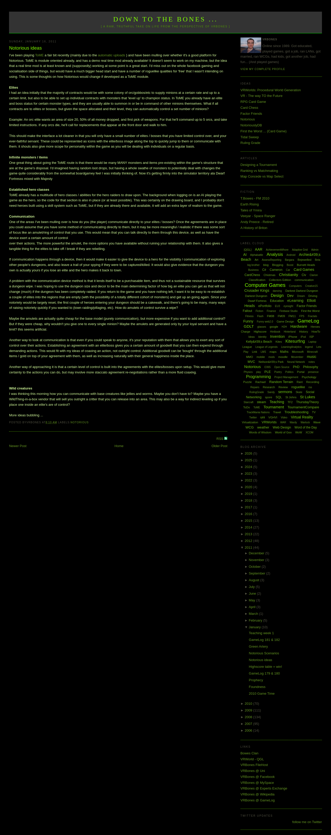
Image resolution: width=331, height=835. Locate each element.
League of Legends (266, 347)
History (303, 331)
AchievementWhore (277, 249)
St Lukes (307, 397)
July (252, 587)
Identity (262, 336)
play (258, 372)
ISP (311, 336)
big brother (253, 265)
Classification (257, 279)
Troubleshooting (296, 412)
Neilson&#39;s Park (271, 361)
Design (277, 295)
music (312, 357)
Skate (299, 392)
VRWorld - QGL (252, 759)
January (255, 627)
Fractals (312, 316)
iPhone (292, 336)
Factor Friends (251, 114)
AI (244, 254)
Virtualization (250, 422)
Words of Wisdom (260, 432)
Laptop (313, 341)
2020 (249, 487)
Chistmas (269, 275)
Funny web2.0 (265, 321)
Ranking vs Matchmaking (259, 171)
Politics (289, 372)
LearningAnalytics (291, 347)
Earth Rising (249, 204)
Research (269, 387)
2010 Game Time (262, 693)
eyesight (288, 306)
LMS (263, 351)
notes (312, 362)
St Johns (291, 397)
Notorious (80, 422)
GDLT (249, 326)
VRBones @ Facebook (257, 777)
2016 (249, 514)
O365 (267, 367)
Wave (317, 422)
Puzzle (247, 382)
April (253, 607)
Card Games (304, 269)
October (255, 567)
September (257, 573)
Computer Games (265, 285)
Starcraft (248, 402)
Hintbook (275, 331)
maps (272, 351)
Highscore (260, 331)
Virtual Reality (302, 417)
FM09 (281, 316)
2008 (249, 717)
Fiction (259, 311)
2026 (249, 453)
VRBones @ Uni (252, 771)
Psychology (309, 377)
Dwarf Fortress (257, 300)
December (257, 553)
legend (309, 347)
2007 (249, 724)
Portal (301, 371)
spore (268, 397)
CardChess (252, 275)
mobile (261, 356)
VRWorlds (269, 422)
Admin (314, 249)
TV (313, 412)
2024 (249, 467)
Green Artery (258, 646)
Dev (290, 296)
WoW (298, 432)
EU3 (277, 306)
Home (119, 446)
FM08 (270, 316)
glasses (261, 326)
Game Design (285, 321)
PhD (296, 367)
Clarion (314, 275)
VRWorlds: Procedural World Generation (270, 90)
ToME (40, 55)
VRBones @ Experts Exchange (263, 788)
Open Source (281, 367)
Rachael (260, 382)
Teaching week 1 (261, 633)
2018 (249, 500)
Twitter (253, 417)
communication (304, 279)
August (254, 580)
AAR (258, 249)
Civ (304, 275)
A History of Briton (253, 228)
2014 (249, 527)
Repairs (254, 387)
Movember (297, 357)
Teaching (276, 402)
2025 (249, 460)
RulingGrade (256, 392)
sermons (285, 392)
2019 (249, 494)
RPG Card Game (253, 102)
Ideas (251, 336)
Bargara (289, 259)
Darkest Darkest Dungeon (301, 290)
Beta (317, 259)
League (247, 346)
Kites (279, 341)
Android (291, 255)
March (254, 614)
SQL (279, 397)
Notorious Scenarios (264, 653)
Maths (284, 352)
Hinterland (290, 331)
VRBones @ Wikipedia (257, 794)
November (257, 560)
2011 (249, 547)
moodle (283, 356)
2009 (249, 710)
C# (264, 270)
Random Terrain (281, 382)
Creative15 (311, 286)
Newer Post (17, 446)
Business (253, 270)
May (252, 600)
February (256, 620)
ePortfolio (265, 306)
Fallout (247, 311)
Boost (290, 265)
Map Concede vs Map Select (261, 176)
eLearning (295, 300)
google (274, 326)
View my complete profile (262, 69)
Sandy (271, 392)
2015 (249, 521)
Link (254, 351)
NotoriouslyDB (251, 125)
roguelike (298, 387)
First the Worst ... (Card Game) (263, 131)
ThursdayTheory (307, 402)
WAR (283, 422)
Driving (313, 295)
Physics (248, 372)
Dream (301, 296)
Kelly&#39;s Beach (259, 341)
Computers (295, 286)
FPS (301, 316)
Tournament (274, 407)
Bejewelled (304, 259)
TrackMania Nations (258, 412)
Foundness (257, 687)
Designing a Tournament (258, 165)
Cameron (276, 270)
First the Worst (310, 310)
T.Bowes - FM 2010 (254, 198)
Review (283, 387)
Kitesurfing (295, 341)
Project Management (286, 377)
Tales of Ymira (251, 210)
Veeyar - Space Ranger (257, 216)
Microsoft (298, 351)
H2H (284, 326)
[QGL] (247, 249)
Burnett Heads (306, 264)
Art (256, 259)
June (253, 593)
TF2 (290, 402)
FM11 (292, 316)
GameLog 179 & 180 (264, 673)
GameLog (308, 321)
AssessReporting (271, 259)
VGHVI (272, 417)
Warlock (305, 422)
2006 (249, 730)
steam (261, 402)
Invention (277, 336)
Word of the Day (306, 427)
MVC (251, 362)
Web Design (282, 427)
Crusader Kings (256, 290)
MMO (249, 356)
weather (263, 427)
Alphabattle (256, 255)
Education (277, 301)
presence (313, 372)
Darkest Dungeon (256, 295)
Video (284, 417)
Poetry (278, 372)
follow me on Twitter (307, 822)
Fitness (249, 316)
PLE (268, 372)
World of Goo (283, 432)
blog (266, 264)
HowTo (316, 331)
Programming (258, 376)
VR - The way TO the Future (261, 96)
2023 (249, 474)
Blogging (277, 264)
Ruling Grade (250, 143)
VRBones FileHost (254, 765)
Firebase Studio (289, 311)
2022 (249, 480)
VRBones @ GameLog (257, 800)
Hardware (298, 326)
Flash (260, 316)
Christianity (288, 274)
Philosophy (310, 367)
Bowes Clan (249, 753)
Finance (271, 311)
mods (271, 357)
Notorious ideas (25, 48)
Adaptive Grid (300, 249)
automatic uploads (111, 55)
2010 (249, 704)
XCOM (309, 432)
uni (262, 417)
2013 (249, 534)
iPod (303, 336)
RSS (220, 439)
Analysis (275, 254)
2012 (249, 541)
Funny (248, 321)
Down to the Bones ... (165, 19)
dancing (277, 290)
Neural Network (296, 362)
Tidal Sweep (249, 137)
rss (310, 387)
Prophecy (256, 680)
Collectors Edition (280, 279)
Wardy (293, 422)
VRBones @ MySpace (257, 783)
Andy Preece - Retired (257, 222)
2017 (249, 507)
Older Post (219, 446)
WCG (249, 427)
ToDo (246, 407)
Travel (277, 412)
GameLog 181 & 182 (264, 640)
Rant (300, 382)
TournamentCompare (303, 407)
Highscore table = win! (265, 667)
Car (288, 270)
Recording (312, 382)
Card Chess (249, 108)
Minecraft (312, 351)
